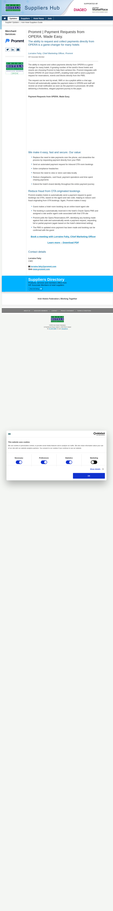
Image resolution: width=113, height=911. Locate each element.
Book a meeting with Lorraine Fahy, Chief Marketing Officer (63, 236)
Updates (13, 18)
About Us (27, 310)
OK (89, 476)
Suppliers (25, 18)
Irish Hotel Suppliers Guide (31, 22)
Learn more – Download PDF (63, 242)
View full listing (35, 289)
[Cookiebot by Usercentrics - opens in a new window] (95, 434)
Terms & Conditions (84, 310)
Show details (95, 469)
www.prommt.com (41, 269)
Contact (54, 310)
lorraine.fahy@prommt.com (43, 266)
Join (50, 18)
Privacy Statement (67, 310)
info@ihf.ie (64, 328)
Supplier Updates (12, 22)
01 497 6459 (52, 328)
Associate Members (41, 310)
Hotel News (38, 18)
